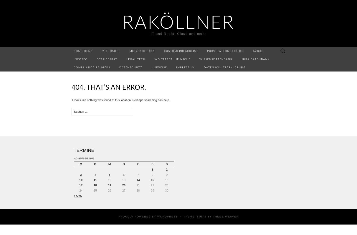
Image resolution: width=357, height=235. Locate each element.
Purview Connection (225, 50)
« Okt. (78, 195)
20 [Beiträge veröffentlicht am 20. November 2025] (123, 185)
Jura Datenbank (256, 59)
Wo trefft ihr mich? (172, 59)
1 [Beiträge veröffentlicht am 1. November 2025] (152, 169)
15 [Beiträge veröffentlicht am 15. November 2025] (152, 180)
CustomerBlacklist (181, 50)
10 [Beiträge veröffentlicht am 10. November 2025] (80, 180)
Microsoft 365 (142, 50)
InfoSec (80, 59)
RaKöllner (178, 22)
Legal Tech (135, 59)
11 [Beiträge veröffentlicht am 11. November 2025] (95, 180)
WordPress (167, 216)
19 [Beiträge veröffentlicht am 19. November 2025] (109, 185)
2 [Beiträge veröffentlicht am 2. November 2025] (167, 169)
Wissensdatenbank (215, 59)
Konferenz (83, 50)
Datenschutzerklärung (225, 67)
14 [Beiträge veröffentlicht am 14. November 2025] (138, 180)
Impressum (185, 67)
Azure (258, 50)
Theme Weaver (225, 216)
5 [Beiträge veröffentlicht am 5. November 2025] (109, 174)
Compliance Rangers (92, 67)
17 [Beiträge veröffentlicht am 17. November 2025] (80, 185)
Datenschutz (130, 67)
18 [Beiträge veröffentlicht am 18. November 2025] (95, 185)
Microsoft (111, 50)
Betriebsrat (107, 59)
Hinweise (159, 67)
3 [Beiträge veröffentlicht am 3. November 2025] (81, 174)
